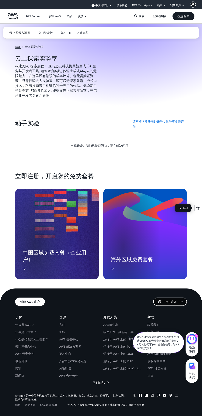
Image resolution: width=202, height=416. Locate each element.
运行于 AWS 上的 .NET (118, 339)
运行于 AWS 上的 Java (118, 354)
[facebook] (140, 396)
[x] (134, 396)
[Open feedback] (197, 208)
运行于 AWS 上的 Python (120, 346)
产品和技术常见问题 (72, 361)
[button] (55, 16)
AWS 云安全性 (24, 354)
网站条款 (30, 404)
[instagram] (152, 396)
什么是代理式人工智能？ (31, 339)
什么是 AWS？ (24, 325)
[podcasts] (170, 396)
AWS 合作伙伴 (68, 375)
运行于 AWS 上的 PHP (118, 361)
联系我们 (153, 325)
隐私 (17, 404)
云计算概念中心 (25, 346)
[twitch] (158, 396)
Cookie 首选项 (48, 404)
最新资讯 (21, 361)
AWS (18, 46)
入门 (62, 325)
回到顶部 (101, 383)
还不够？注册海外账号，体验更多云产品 (158, 124)
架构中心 (65, 354)
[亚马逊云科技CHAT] (192, 339)
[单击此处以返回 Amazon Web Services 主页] (13, 18)
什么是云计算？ (25, 332)
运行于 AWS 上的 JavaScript (122, 368)
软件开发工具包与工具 (118, 332)
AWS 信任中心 (68, 339)
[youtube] (164, 396)
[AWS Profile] (193, 5)
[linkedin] (146, 396)
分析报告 (65, 368)
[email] (176, 396)
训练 (62, 332)
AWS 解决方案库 (70, 346)
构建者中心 (110, 325)
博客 (18, 368)
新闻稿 (19, 375)
